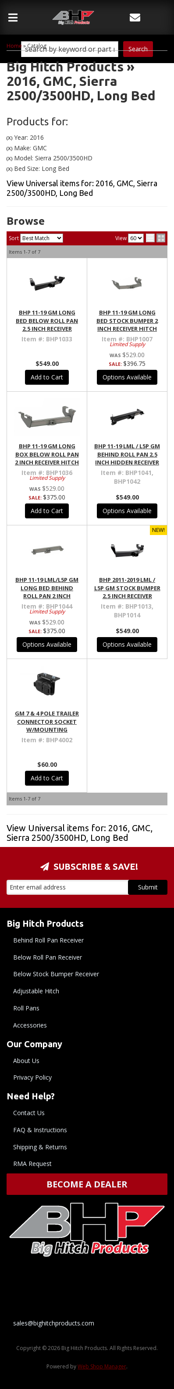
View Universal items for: (80, 833)
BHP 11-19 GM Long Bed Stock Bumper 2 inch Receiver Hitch (127, 320)
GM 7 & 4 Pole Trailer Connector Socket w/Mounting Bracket (47, 725)
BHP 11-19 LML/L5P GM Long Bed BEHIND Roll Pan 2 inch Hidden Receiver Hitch (46, 596)
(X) (9, 138)
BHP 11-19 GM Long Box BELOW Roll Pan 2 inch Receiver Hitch (47, 454)
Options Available (127, 377)
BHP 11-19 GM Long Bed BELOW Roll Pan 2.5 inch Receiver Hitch (47, 324)
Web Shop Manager (102, 1366)
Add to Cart (47, 377)
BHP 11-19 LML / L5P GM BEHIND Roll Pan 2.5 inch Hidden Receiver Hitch (127, 458)
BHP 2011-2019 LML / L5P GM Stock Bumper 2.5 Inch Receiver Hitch (127, 592)
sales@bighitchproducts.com (53, 1323)
